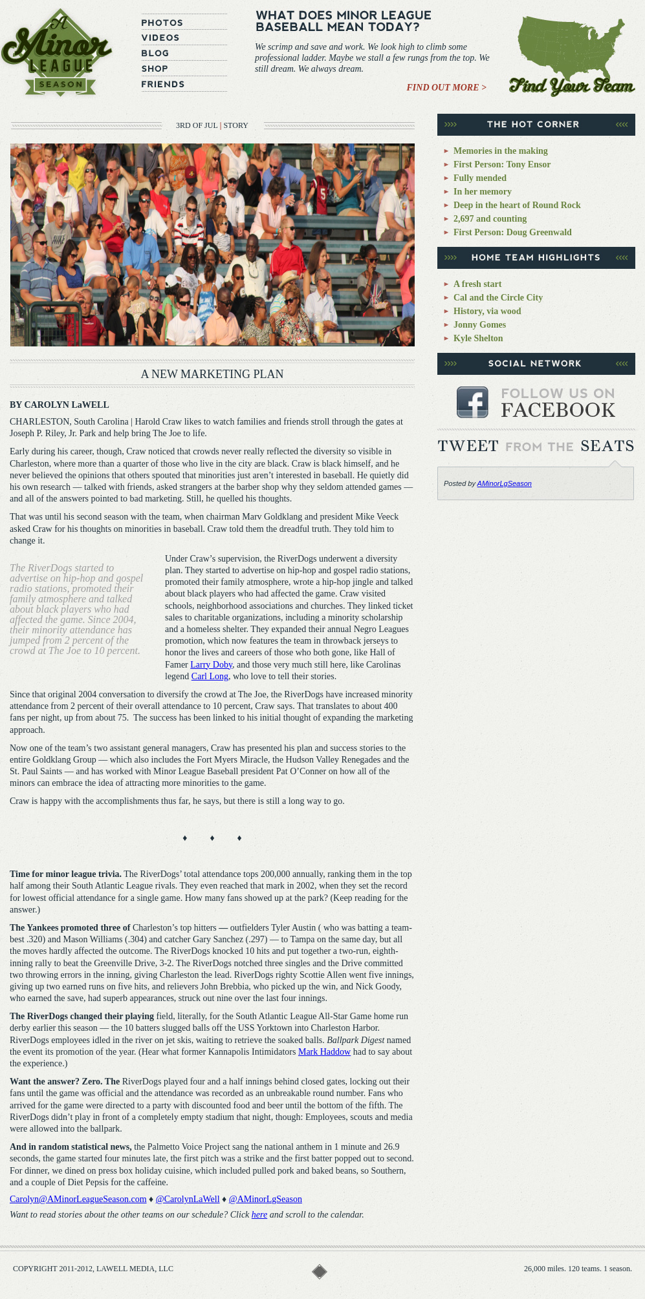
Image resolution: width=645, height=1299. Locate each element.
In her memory (483, 191)
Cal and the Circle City (498, 297)
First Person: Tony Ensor (502, 164)
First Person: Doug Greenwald (513, 232)
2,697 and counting (490, 219)
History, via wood (487, 311)
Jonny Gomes (480, 325)
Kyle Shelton (478, 338)
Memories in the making (501, 151)
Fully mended (480, 178)
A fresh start (477, 284)
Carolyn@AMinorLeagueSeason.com (78, 1199)
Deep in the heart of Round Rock (517, 205)
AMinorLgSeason (504, 483)
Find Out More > (447, 87)
